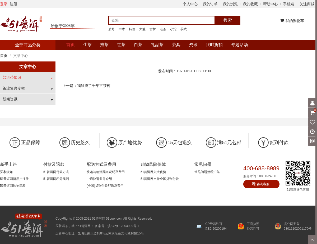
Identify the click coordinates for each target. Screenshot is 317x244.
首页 (70, 44)
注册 (13, 4)
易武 (183, 29)
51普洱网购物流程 (13, 186)
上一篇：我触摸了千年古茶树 (86, 85)
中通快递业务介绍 (99, 179)
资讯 (193, 44)
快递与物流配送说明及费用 (106, 172)
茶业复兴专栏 (14, 88)
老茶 (163, 29)
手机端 (288, 4)
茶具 (176, 44)
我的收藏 (250, 4)
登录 (3, 4)
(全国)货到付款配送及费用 (105, 186)
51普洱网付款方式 (56, 172)
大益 (142, 29)
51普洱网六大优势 (153, 172)
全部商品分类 (27, 45)
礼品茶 (157, 44)
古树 (153, 29)
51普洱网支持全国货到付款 (160, 179)
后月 (111, 29)
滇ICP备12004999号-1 (123, 226)
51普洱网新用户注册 (14, 179)
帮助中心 (270, 4)
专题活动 (239, 44)
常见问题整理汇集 (207, 172)
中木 (122, 29)
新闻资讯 (10, 99)
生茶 (87, 44)
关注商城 (307, 4)
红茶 (121, 44)
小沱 (173, 29)
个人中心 (190, 4)
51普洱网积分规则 (56, 179)
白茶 (138, 44)
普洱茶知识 (12, 77)
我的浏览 (230, 4)
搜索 (227, 20)
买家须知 (6, 172)
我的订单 (210, 4)
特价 (132, 29)
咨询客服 (263, 184)
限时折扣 (214, 44)
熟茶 (104, 44)
